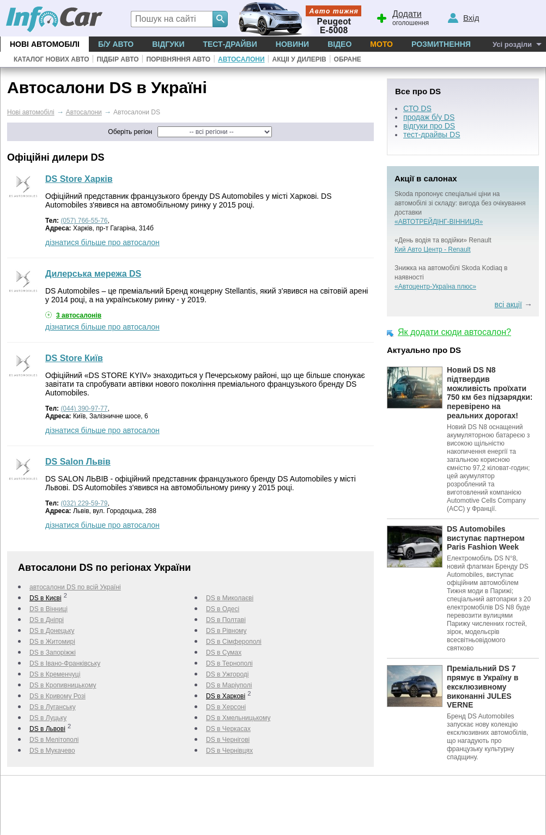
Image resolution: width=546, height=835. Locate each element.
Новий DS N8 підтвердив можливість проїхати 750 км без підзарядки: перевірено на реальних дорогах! (489, 392)
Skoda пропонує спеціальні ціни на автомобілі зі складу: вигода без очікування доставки (460, 203)
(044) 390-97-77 (83, 408)
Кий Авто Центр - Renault (433, 249)
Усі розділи (512, 44)
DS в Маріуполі (229, 685)
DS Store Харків (79, 179)
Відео (339, 44)
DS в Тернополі (229, 663)
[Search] (220, 19)
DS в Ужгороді (227, 674)
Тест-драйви (230, 44)
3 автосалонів (78, 315)
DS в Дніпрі (46, 620)
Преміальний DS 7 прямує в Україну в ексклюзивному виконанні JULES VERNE (482, 686)
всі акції (508, 304)
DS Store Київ (74, 358)
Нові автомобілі (45, 44)
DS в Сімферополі (234, 641)
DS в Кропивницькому (62, 685)
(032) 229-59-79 (83, 503)
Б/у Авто (116, 44)
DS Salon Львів (78, 461)
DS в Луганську (52, 707)
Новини (292, 44)
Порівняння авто (178, 59)
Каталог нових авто (51, 59)
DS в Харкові (225, 696)
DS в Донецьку (51, 631)
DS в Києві (45, 598)
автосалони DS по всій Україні (75, 587)
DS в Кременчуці (54, 674)
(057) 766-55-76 (83, 220)
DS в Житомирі (52, 641)
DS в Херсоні (226, 707)
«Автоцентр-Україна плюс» (435, 286)
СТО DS (417, 108)
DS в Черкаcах (228, 729)
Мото (381, 44)
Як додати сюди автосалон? (454, 332)
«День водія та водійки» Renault (443, 240)
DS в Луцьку (47, 718)
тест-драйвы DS (431, 134)
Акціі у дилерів (299, 59)
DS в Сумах (223, 652)
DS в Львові (47, 729)
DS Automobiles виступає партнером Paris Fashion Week (486, 538)
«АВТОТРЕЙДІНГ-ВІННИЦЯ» (439, 221)
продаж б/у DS (428, 117)
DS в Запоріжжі (52, 652)
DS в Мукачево (52, 750)
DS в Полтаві (226, 620)
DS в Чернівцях (229, 750)
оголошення (402, 17)
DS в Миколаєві (229, 598)
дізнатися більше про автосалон (102, 242)
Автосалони (241, 59)
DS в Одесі (222, 609)
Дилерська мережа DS (93, 273)
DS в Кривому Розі (57, 696)
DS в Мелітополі (53, 739)
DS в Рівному (226, 631)
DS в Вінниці (48, 609)
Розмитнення (441, 44)
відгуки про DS (429, 125)
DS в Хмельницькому (238, 718)
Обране (347, 59)
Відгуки (168, 44)
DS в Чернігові (228, 739)
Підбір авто (117, 59)
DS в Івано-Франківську (64, 663)
